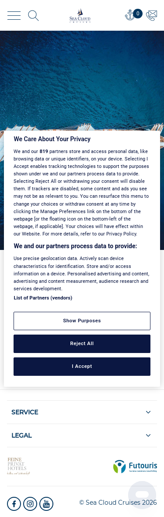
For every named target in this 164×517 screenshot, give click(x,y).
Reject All (82, 343)
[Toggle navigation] (13, 16)
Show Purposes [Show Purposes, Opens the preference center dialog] (82, 320)
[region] (82, 258)
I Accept (82, 366)
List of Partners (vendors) (43, 298)
